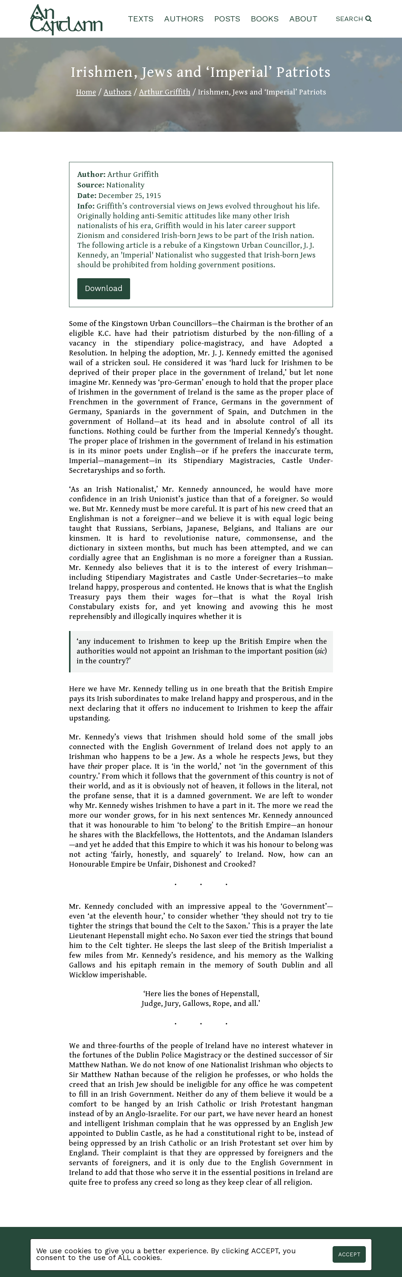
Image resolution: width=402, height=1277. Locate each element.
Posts (227, 18)
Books (265, 18)
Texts (140, 18)
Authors (184, 18)
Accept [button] (349, 1254)
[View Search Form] (354, 19)
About (303, 18)
